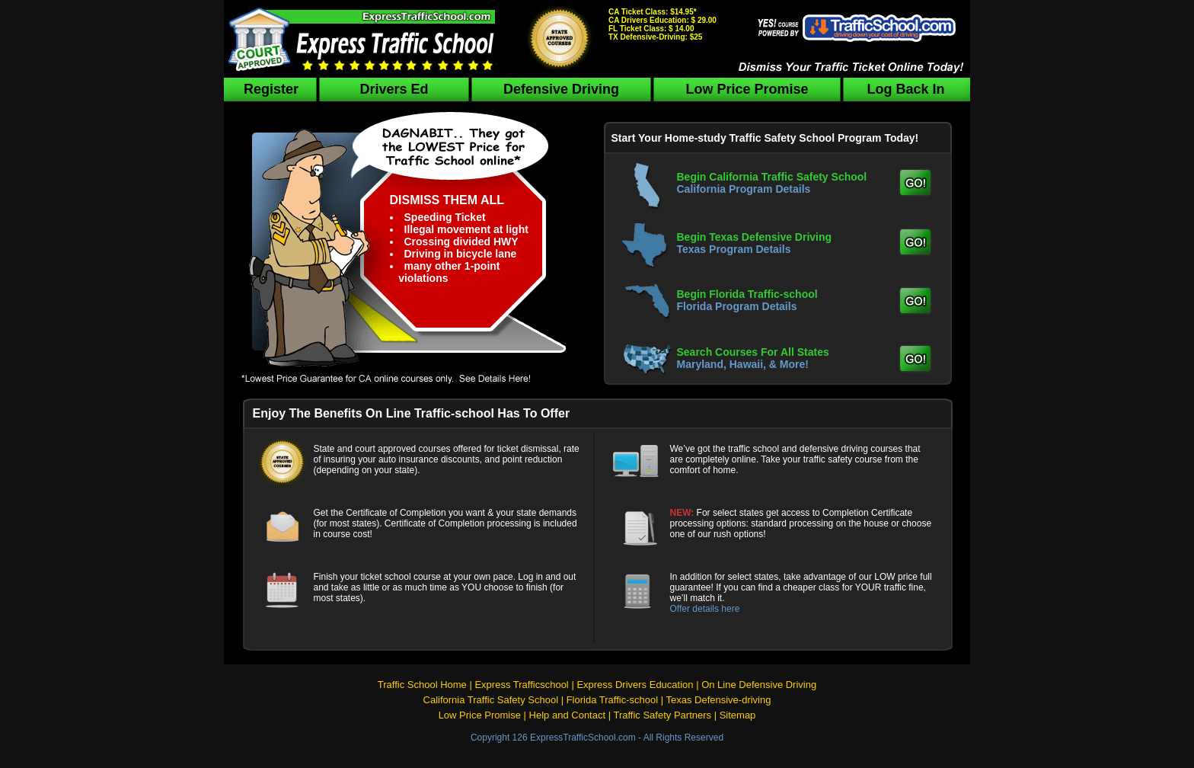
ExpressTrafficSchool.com (583, 737)
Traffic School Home (422, 684)
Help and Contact (567, 715)
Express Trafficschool (521, 684)
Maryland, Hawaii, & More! (743, 364)
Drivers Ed (393, 89)
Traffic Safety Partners (662, 715)
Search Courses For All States (753, 352)
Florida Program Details (737, 306)
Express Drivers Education (634, 684)
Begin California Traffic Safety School (772, 177)
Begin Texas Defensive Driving (754, 237)
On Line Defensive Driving (758, 684)
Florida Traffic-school (612, 700)
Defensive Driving (561, 89)
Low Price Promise (746, 89)
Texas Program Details (734, 249)
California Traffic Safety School (491, 700)
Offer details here (705, 608)
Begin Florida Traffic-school (747, 294)
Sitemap (738, 715)
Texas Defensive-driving (718, 700)
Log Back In (905, 89)
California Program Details (744, 189)
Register (271, 89)
